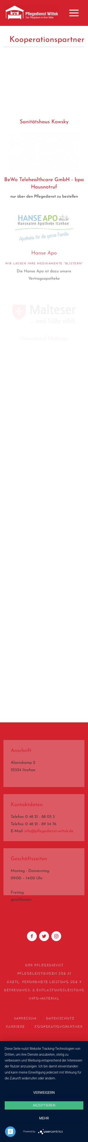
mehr (44, 1118)
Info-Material (43, 998)
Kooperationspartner (58, 1026)
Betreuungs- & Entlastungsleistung (43, 990)
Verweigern (44, 1092)
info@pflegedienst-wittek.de (48, 831)
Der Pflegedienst (43, 965)
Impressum (24, 1018)
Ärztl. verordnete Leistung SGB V (43, 982)
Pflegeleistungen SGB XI (43, 973)
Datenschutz (59, 1018)
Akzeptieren (44, 1105)
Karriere (14, 1026)
